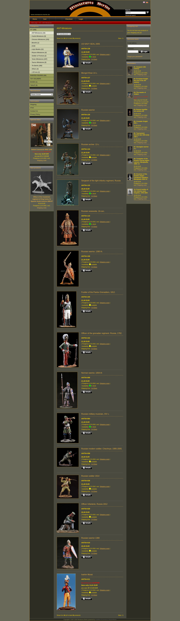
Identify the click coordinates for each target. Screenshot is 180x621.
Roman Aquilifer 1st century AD (140, 110)
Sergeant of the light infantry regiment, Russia (101, 181)
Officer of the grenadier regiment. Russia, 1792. (101, 333)
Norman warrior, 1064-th (91, 373)
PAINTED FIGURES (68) (38, 75)
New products (36, 168)
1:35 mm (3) (36, 72)
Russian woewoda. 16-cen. (93, 211)
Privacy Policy (35, 114)
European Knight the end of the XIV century (141, 80)
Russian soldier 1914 (90, 476)
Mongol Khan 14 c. (89, 73)
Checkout (69, 19)
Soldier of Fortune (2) (39, 56)
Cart (44, 19)
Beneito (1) (35, 43)
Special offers (36, 120)
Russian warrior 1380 (90, 538)
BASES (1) (33, 82)
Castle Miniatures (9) (39, 36)
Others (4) (35, 69)
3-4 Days (94, 59)
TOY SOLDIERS (35, 79)
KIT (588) (33, 30)
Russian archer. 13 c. (90, 144)
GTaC (32, 108)
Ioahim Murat (87, 575)
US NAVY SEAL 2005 (90, 44)
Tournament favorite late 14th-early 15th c (141, 135)
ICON (33, 46)
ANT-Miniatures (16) (38, 33)
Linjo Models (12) (38, 49)
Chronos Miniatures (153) (40, 39)
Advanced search (130, 15)
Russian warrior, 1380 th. (92, 251)
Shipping (33, 104)
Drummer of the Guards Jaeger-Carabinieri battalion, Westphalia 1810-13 (141, 176)
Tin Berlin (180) (37, 65)
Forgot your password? (135, 56)
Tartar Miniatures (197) (39, 59)
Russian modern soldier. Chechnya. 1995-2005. (101, 449)
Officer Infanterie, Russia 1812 (94, 504)
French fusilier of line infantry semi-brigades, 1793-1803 (141, 191)
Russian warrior (88, 110)
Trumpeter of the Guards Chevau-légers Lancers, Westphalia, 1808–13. (141, 161)
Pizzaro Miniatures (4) (39, 52)
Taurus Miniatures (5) (39, 62)
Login (81, 19)
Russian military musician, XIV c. (95, 414)
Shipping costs (41, 160)
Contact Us (34, 111)
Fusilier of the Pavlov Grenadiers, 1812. (98, 292)
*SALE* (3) (33, 85)
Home (35, 19)
